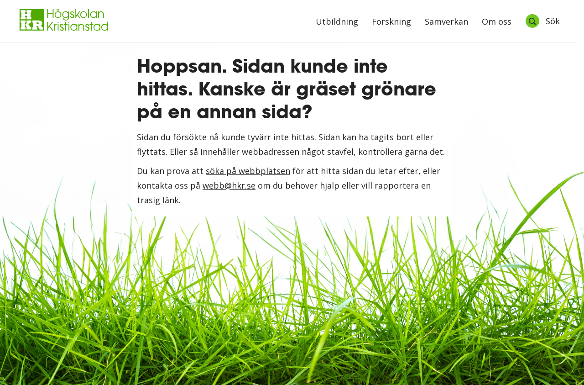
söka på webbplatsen (248, 170)
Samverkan (446, 22)
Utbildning (337, 22)
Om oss (496, 22)
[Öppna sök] (542, 21)
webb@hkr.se (229, 185)
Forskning (391, 22)
